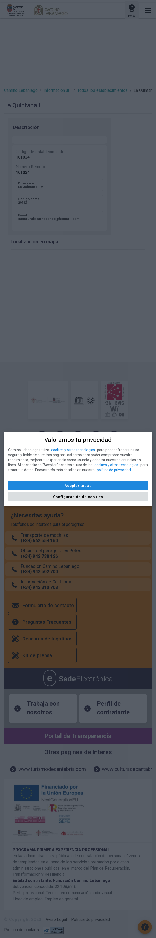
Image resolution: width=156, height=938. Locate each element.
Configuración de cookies (78, 497)
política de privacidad (114, 470)
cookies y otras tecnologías (73, 450)
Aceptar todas (78, 485)
